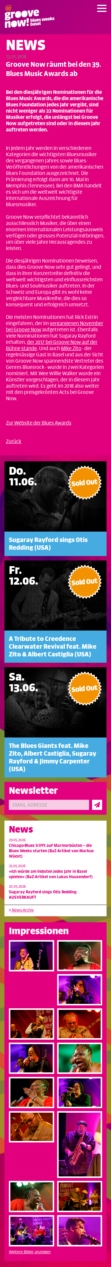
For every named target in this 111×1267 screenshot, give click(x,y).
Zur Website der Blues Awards (38, 423)
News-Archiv (21, 910)
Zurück (13, 441)
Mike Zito (71, 348)
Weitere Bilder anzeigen (30, 1252)
